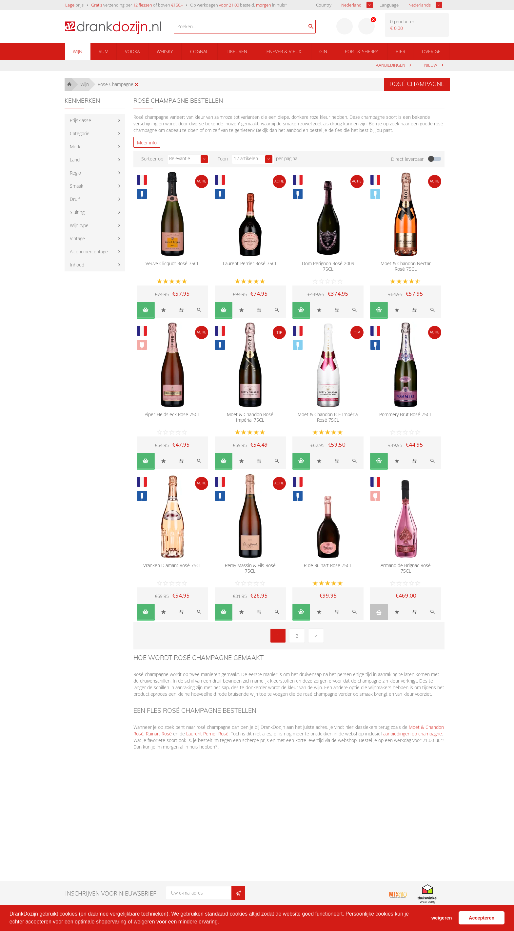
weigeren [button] (441, 917)
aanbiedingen (391, 65)
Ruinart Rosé (159, 733)
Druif (75, 199)
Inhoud (77, 265)
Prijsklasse (80, 120)
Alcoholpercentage (89, 251)
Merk (75, 146)
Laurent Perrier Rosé (207, 733)
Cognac (199, 51)
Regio (75, 173)
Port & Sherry (361, 51)
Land (75, 160)
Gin (323, 51)
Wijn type (79, 225)
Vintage (77, 238)
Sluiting (77, 212)
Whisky (165, 51)
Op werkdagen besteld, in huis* (238, 5)
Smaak (76, 186)
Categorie (79, 133)
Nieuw (431, 65)
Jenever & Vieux (283, 51)
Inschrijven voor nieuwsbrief (110, 893)
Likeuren (237, 51)
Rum (104, 51)
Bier (400, 51)
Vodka (132, 51)
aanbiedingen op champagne (412, 733)
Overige (431, 51)
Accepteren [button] (481, 917)
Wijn (77, 51)
